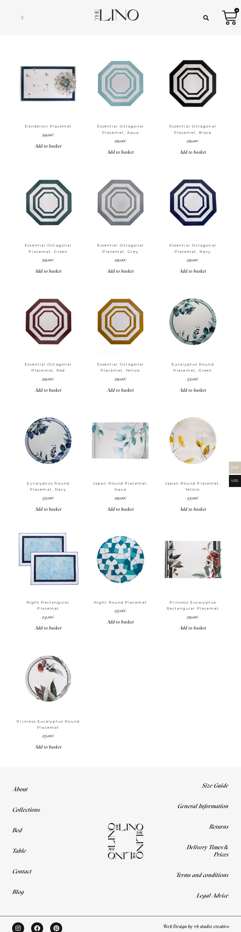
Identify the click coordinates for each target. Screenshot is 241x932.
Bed (16, 830)
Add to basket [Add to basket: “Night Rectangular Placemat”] (48, 628)
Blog (18, 891)
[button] (206, 18)
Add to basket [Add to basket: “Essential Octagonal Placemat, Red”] (48, 390)
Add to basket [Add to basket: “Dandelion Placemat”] (48, 146)
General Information (202, 806)
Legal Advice (212, 895)
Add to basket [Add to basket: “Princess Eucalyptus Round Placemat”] (48, 747)
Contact (21, 871)
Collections (26, 809)
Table (19, 850)
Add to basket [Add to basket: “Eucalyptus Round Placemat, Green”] (192, 390)
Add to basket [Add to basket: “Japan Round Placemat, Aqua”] (120, 509)
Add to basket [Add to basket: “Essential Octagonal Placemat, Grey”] (120, 271)
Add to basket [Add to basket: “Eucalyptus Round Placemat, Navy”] (48, 509)
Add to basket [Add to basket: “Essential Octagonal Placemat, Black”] (192, 152)
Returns (218, 826)
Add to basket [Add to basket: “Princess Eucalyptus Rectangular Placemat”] (192, 628)
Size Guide (215, 785)
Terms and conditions (202, 875)
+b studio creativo (211, 926)
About (19, 789)
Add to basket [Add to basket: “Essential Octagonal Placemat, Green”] (48, 271)
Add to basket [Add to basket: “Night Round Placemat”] (120, 622)
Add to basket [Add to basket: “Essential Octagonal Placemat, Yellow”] (120, 390)
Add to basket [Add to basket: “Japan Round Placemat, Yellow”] (192, 509)
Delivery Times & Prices (207, 850)
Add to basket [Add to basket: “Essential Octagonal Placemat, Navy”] (192, 271)
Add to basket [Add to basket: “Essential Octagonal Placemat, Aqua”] (120, 152)
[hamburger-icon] (22, 18)
